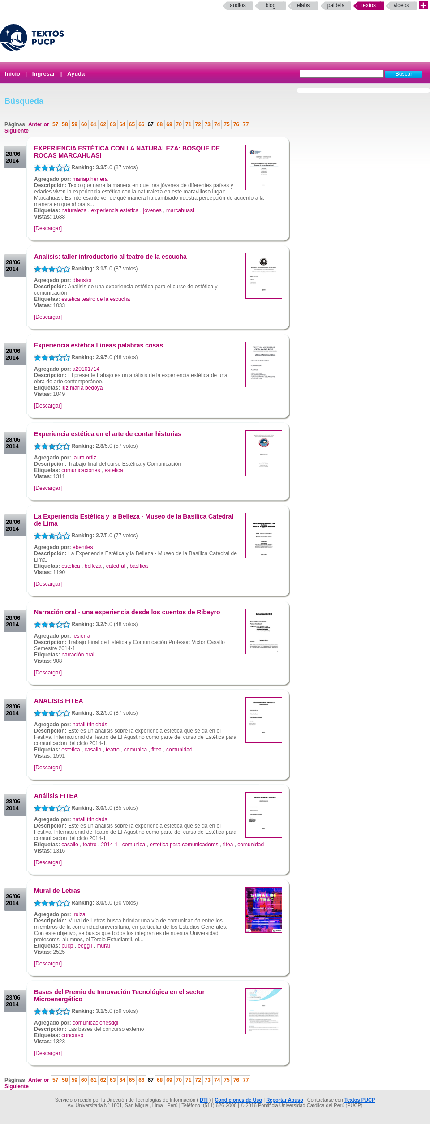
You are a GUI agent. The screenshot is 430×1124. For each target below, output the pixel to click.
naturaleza (73, 210)
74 (217, 124)
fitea (156, 749)
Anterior (39, 124)
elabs (303, 5)
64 (122, 124)
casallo (93, 749)
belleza (93, 566)
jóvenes (152, 210)
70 (179, 124)
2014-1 (109, 844)
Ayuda (76, 73)
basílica (139, 566)
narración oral (77, 655)
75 (226, 124)
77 (246, 124)
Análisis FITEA (56, 795)
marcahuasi (180, 210)
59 (74, 124)
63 (113, 124)
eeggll (84, 946)
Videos (401, 5)
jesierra (81, 636)
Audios (237, 5)
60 (84, 124)
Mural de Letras (57, 890)
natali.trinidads (90, 724)
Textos (368, 5)
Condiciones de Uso (238, 1100)
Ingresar (43, 73)
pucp (67, 946)
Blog (271, 5)
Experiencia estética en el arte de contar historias (107, 434)
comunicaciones (80, 470)
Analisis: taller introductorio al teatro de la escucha (110, 256)
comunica (135, 749)
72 (198, 124)
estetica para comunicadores (184, 844)
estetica (113, 470)
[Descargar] (48, 228)
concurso (72, 1035)
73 (208, 124)
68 (160, 124)
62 (103, 124)
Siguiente (16, 131)
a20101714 (86, 369)
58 (65, 124)
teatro (113, 749)
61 (93, 124)
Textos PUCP (359, 1100)
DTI (204, 1100)
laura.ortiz (84, 458)
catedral (115, 566)
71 (188, 124)
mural (103, 946)
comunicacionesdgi (95, 1023)
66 (141, 124)
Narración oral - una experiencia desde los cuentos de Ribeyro (127, 612)
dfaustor (82, 280)
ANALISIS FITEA (58, 700)
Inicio (12, 73)
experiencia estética (114, 210)
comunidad (179, 749)
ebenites (83, 547)
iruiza (79, 914)
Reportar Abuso (284, 1100)
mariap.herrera (90, 179)
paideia (336, 5)
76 (236, 124)
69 (169, 124)
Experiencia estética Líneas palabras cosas (98, 345)
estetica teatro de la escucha (95, 299)
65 (132, 124)
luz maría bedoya (82, 388)
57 (55, 124)
